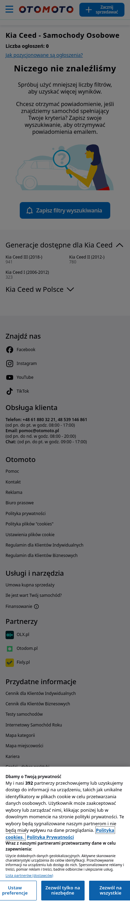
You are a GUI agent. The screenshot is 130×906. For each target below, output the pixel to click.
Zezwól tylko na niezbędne (62, 890)
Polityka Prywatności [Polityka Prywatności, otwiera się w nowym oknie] (50, 837)
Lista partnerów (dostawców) (29, 875)
